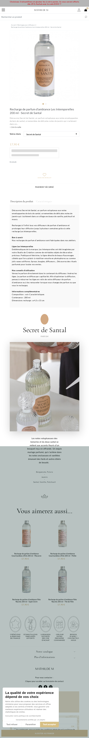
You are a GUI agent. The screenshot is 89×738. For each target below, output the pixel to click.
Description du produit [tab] (21, 201)
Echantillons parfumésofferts (30, 636)
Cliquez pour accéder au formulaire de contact (44, 681)
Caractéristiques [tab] (44, 201)
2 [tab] (46, 104)
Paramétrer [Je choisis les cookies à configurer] (14, 724)
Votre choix (15, 134)
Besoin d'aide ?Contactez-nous (73, 637)
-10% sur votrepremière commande (59, 637)
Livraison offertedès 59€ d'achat (46, 637)
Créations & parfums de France (15, 636)
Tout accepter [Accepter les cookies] (32, 724)
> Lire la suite (15, 127)
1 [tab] (43, 104)
